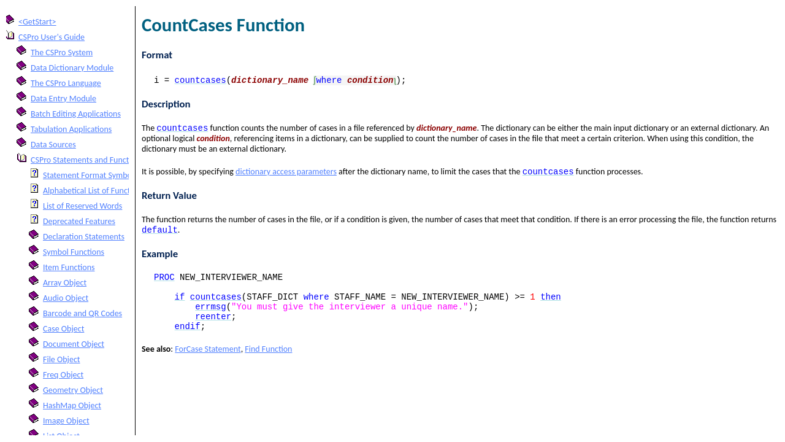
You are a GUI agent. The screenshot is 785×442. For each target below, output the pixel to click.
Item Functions (68, 267)
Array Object (64, 282)
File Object (61, 359)
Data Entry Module (63, 98)
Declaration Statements (83, 236)
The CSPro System (62, 52)
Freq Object (63, 375)
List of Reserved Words (82, 206)
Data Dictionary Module (72, 68)
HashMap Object (72, 405)
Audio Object (65, 298)
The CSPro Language (66, 83)
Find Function (268, 364)
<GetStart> (37, 22)
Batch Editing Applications (76, 114)
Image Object (66, 421)
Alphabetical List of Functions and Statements (122, 190)
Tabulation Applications (71, 129)
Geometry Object (73, 390)
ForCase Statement (207, 364)
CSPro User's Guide (51, 37)
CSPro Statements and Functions (87, 160)
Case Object (63, 329)
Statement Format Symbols (90, 175)
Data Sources (53, 144)
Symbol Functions (73, 252)
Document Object (73, 344)
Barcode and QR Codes (82, 313)
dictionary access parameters (286, 174)
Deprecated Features (79, 221)
